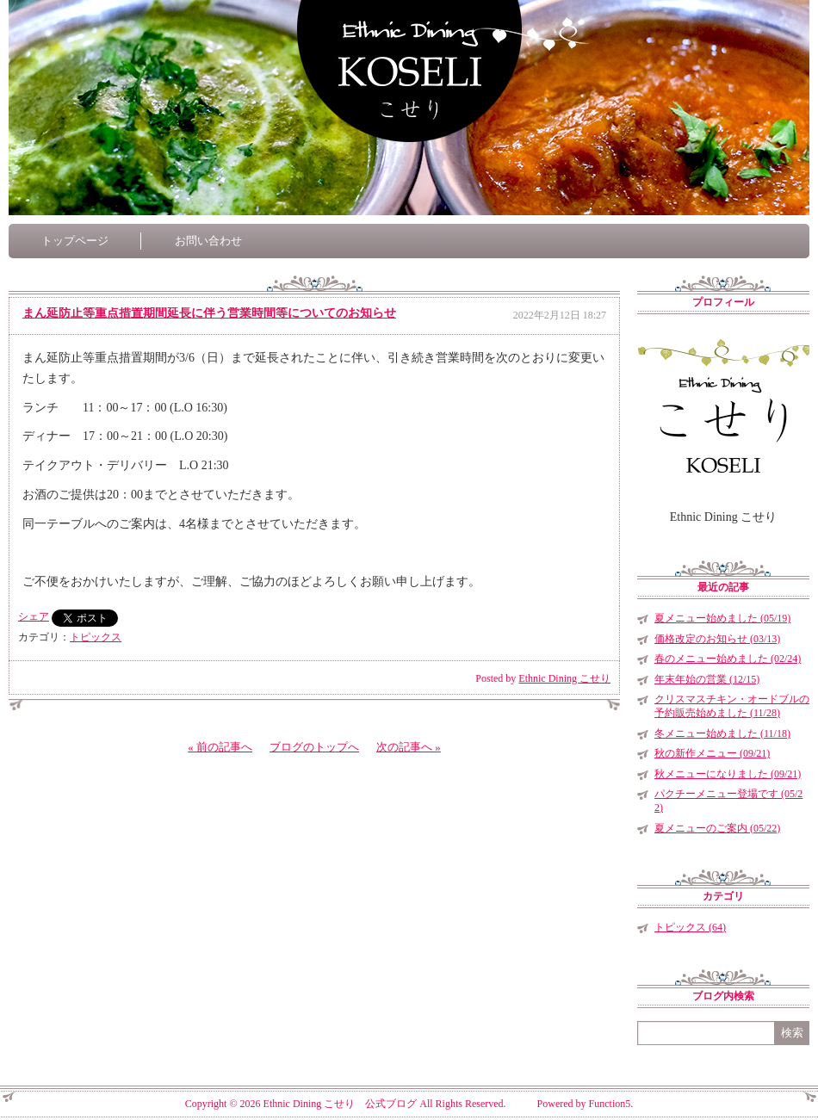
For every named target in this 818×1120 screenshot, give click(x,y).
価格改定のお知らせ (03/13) (717, 639)
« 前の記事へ (220, 746)
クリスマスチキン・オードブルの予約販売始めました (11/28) (731, 706)
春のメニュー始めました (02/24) (727, 659)
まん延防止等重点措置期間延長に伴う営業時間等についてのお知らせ (209, 312)
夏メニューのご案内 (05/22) (717, 828)
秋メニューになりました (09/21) (727, 774)
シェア (33, 616)
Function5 (610, 1104)
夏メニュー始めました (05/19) (722, 618)
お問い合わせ (208, 240)
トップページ (74, 240)
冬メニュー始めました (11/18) (722, 733)
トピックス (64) (690, 927)
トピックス (95, 637)
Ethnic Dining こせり (564, 678)
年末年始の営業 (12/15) (706, 679)
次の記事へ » (408, 746)
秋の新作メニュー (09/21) (712, 753)
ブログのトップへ (314, 746)
